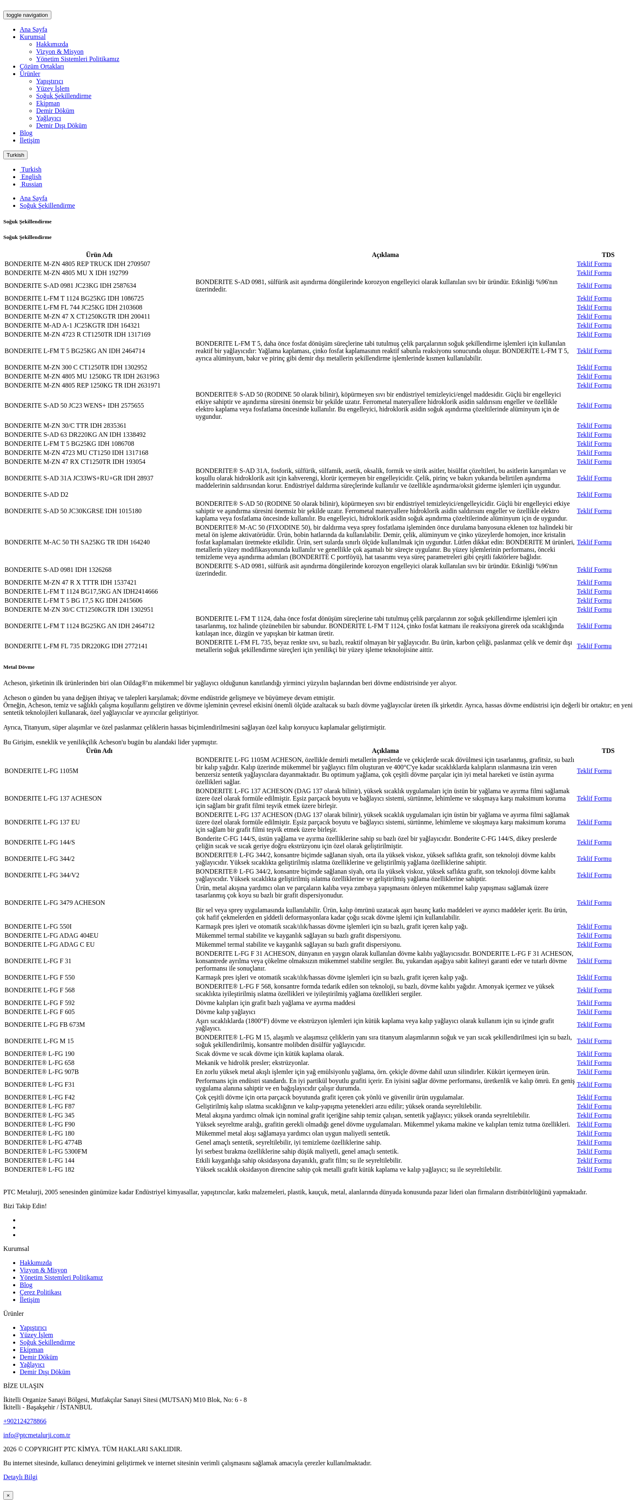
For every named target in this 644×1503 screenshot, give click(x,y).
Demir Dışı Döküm (61, 125)
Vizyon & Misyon (59, 51)
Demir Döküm (55, 110)
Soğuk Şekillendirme (64, 95)
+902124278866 (24, 1421)
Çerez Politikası (41, 1292)
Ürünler (30, 73)
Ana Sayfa (33, 29)
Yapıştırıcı (49, 81)
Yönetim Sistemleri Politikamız (78, 58)
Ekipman (48, 103)
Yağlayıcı (48, 118)
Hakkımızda (52, 44)
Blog (26, 132)
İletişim (30, 140)
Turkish (15, 155)
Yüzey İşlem (52, 88)
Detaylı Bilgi (20, 1476)
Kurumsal (33, 36)
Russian (31, 184)
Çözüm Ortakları (42, 66)
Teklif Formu (594, 263)
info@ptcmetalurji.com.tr (36, 1435)
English (30, 176)
